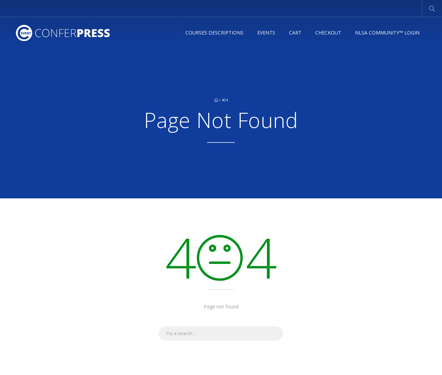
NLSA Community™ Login (387, 33)
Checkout (328, 33)
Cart (295, 33)
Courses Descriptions (214, 33)
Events (266, 33)
